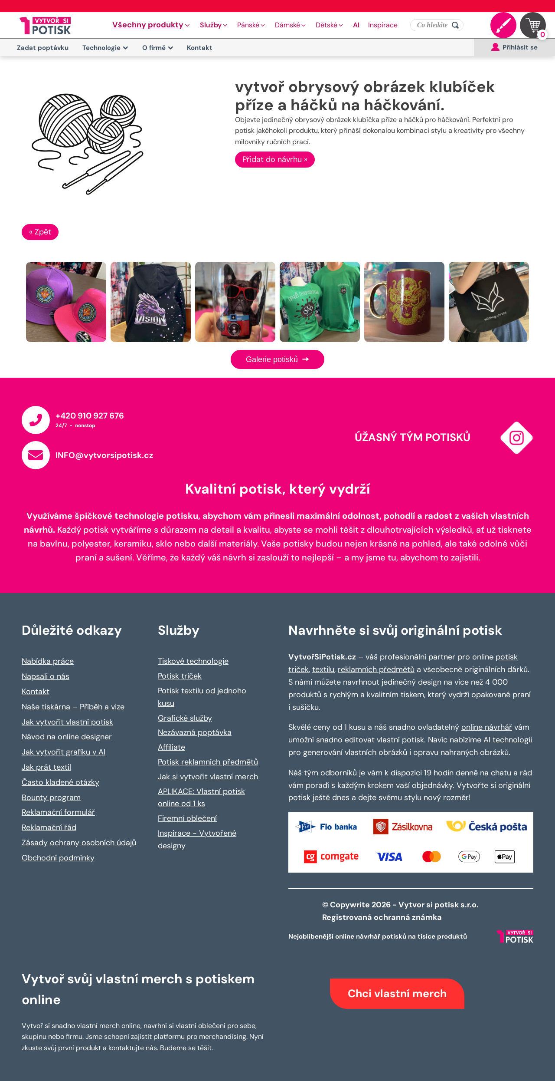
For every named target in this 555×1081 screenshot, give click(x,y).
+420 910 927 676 (90, 415)
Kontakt (199, 47)
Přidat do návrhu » (274, 159)
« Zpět (40, 232)
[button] (152, 25)
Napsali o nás (45, 676)
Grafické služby (185, 718)
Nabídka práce (48, 661)
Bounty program (51, 797)
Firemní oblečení (187, 818)
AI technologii (507, 740)
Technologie (105, 47)
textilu (323, 669)
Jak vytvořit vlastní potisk (67, 722)
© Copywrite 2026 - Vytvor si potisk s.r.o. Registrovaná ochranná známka (401, 911)
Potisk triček (180, 676)
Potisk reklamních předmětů (208, 762)
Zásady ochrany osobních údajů (79, 842)
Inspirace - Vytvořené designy (197, 839)
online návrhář (486, 727)
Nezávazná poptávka (195, 732)
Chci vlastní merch (397, 993)
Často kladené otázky (60, 782)
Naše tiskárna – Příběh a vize (73, 707)
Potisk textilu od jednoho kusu (202, 697)
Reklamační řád (49, 827)
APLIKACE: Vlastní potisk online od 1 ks (201, 797)
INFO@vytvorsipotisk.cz (104, 455)
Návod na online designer (67, 737)
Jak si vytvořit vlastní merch (208, 776)
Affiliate (171, 747)
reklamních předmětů (376, 669)
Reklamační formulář (58, 812)
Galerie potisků (277, 359)
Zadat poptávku (43, 47)
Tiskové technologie (193, 661)
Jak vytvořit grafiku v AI (63, 752)
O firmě (157, 47)
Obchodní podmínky (58, 858)
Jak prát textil (46, 767)
